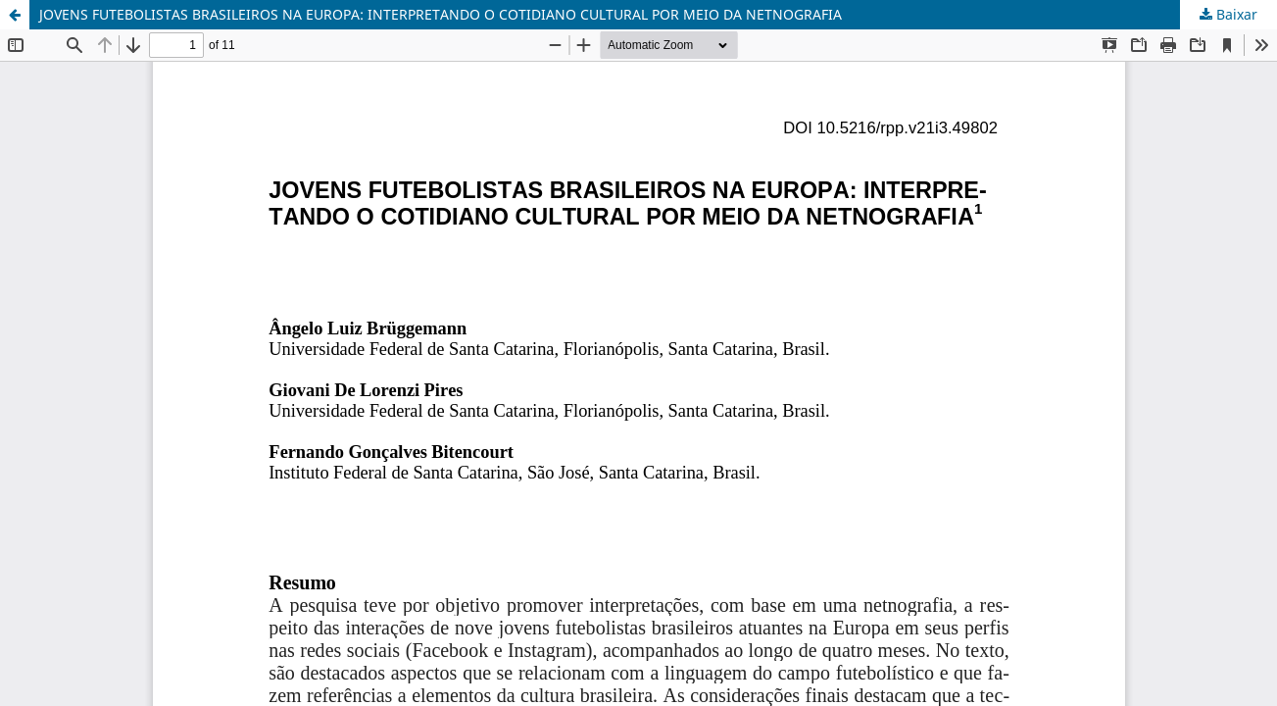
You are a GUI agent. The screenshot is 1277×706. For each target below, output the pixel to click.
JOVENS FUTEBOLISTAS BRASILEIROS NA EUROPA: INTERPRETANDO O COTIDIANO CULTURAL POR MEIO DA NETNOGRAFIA (440, 14)
